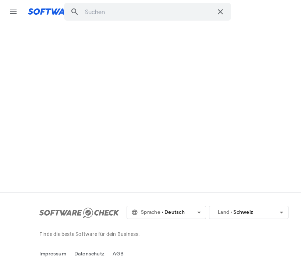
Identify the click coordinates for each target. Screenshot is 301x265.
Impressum (52, 254)
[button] (74, 11)
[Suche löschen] (220, 11)
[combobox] (149, 11)
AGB (118, 254)
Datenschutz (89, 254)
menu (13, 11)
